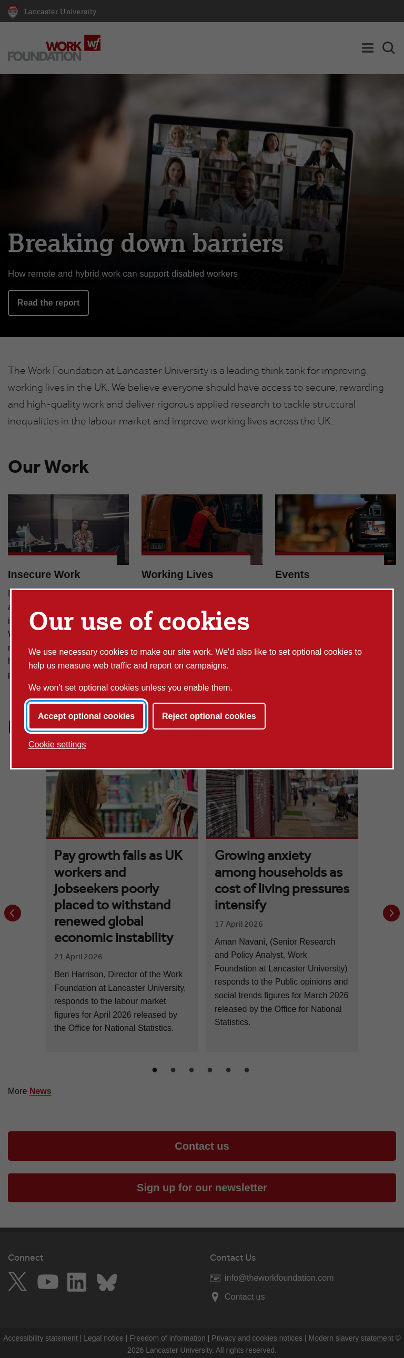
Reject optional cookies (209, 716)
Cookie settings (57, 744)
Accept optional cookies (86, 716)
